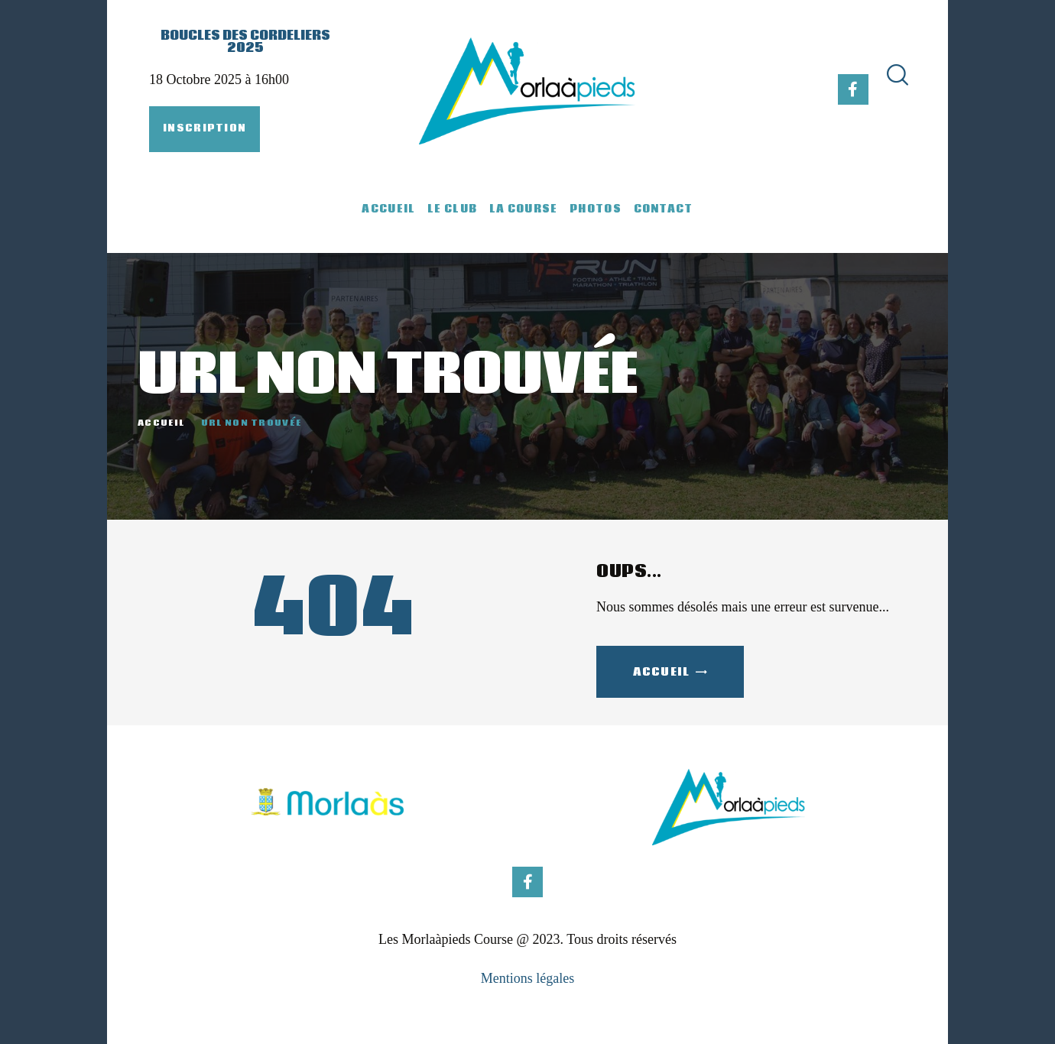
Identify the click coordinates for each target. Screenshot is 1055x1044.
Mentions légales (527, 978)
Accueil (161, 424)
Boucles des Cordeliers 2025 (245, 42)
